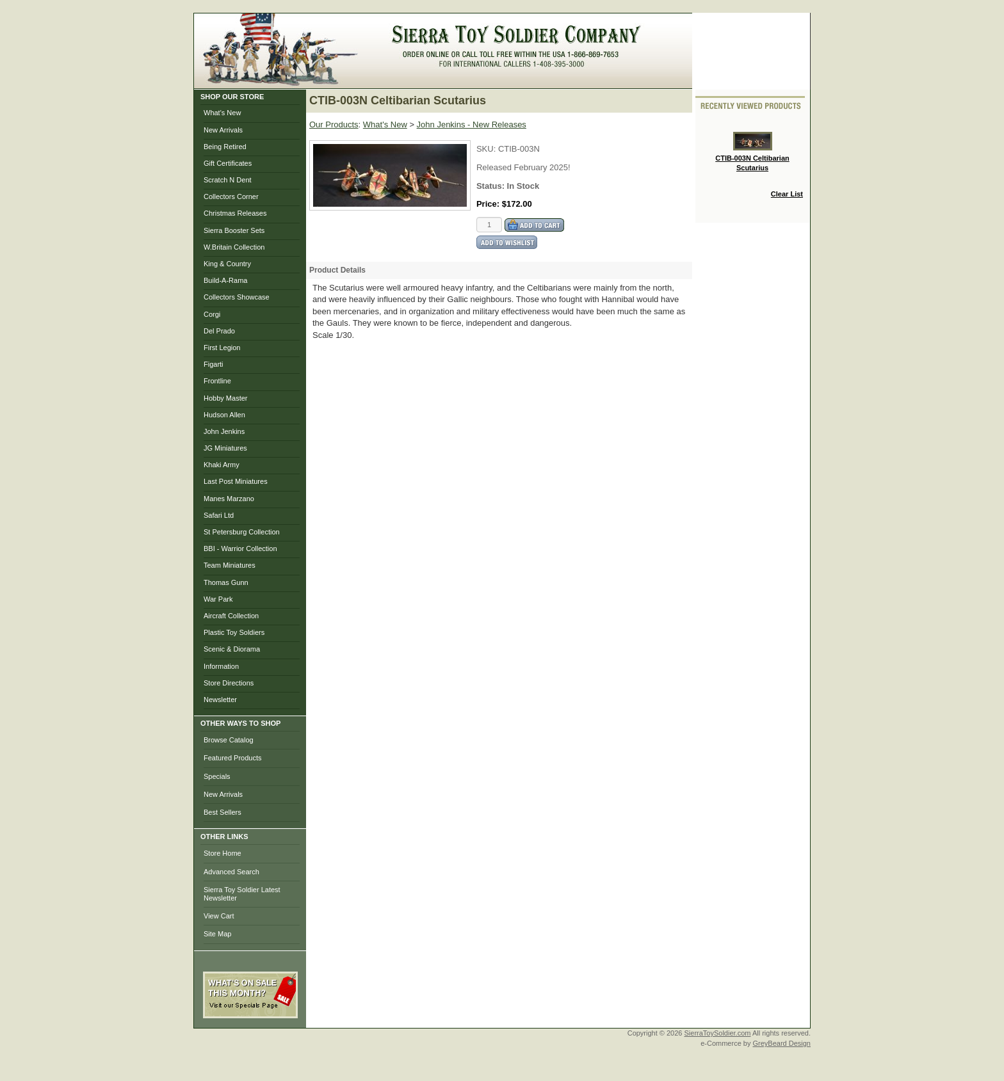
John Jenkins (224, 431)
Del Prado (219, 331)
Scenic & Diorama (232, 649)
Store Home (222, 853)
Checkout (516, 82)
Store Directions (229, 683)
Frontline (217, 381)
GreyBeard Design (782, 1043)
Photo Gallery (579, 82)
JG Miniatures (225, 448)
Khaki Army (221, 464)
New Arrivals (223, 130)
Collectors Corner (231, 196)
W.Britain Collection (234, 247)
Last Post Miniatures (236, 481)
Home (370, 82)
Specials (217, 776)
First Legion (222, 347)
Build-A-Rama (225, 280)
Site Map (217, 934)
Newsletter (220, 699)
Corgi (212, 314)
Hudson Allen (224, 415)
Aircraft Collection (231, 616)
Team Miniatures (229, 565)
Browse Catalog (229, 740)
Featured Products (233, 758)
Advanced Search (231, 872)
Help (674, 82)
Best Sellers (222, 812)
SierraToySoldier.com (717, 1033)
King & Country (227, 264)
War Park (218, 599)
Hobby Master (225, 398)
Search (636, 82)
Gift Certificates (228, 163)
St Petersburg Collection (242, 532)
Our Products (334, 124)
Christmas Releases (235, 213)
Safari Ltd (219, 515)
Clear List (787, 194)
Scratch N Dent (228, 180)
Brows (409, 82)
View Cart (219, 916)
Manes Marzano (229, 498)
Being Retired (225, 146)
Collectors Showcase (237, 297)
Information (221, 666)
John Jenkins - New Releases (471, 124)
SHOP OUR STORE (232, 96)
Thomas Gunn (226, 582)
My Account (460, 82)
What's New (222, 112)
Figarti (213, 364)
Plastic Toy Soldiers (234, 632)
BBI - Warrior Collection (240, 548)
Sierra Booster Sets (234, 230)
